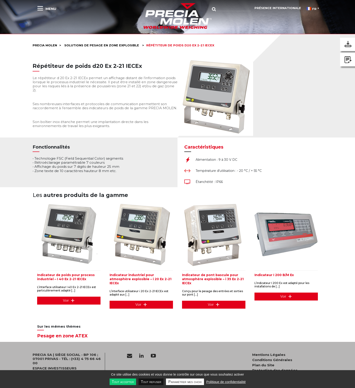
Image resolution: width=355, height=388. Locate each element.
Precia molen (45, 45)
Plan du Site (263, 365)
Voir (66, 300)
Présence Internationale (277, 8)
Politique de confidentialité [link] (226, 382)
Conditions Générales (272, 360)
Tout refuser (151, 382)
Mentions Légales (268, 355)
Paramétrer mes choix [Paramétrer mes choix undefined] (184, 382)
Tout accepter (123, 382)
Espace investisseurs (55, 368)
